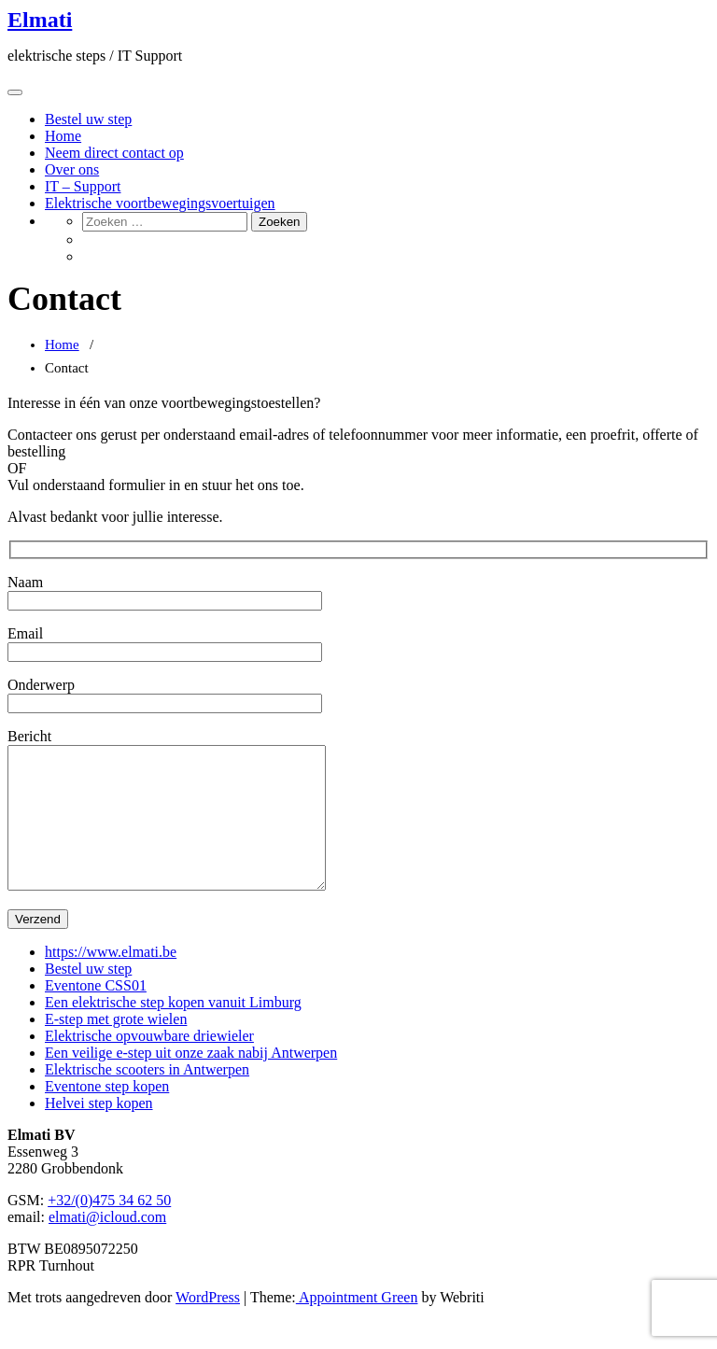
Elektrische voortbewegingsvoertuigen (160, 203)
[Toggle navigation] (14, 92)
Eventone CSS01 (96, 1013)
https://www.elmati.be (110, 980)
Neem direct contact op (114, 153)
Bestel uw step (88, 119)
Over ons (72, 169)
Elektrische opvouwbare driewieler (149, 1064)
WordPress (208, 1325)
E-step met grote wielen (116, 1047)
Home (63, 136)
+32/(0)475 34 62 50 (109, 1228)
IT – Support (82, 186)
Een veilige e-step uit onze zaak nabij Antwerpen (191, 1081)
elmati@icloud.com (107, 1245)
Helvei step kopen (99, 1131)
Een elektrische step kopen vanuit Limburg (173, 1030)
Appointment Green (357, 1325)
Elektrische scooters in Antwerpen (147, 1097)
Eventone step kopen (107, 1114)
